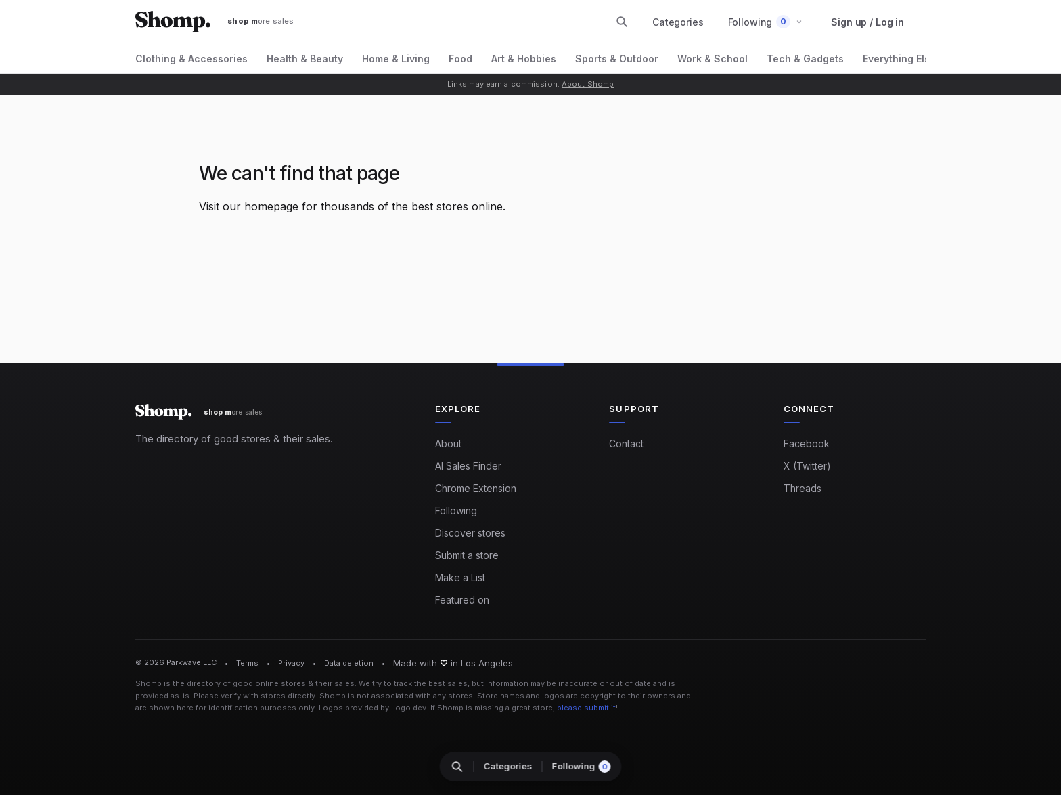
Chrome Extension (475, 488)
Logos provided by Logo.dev (372, 707)
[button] (765, 22)
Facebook (807, 443)
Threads (802, 488)
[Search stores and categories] (622, 21)
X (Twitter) (807, 466)
